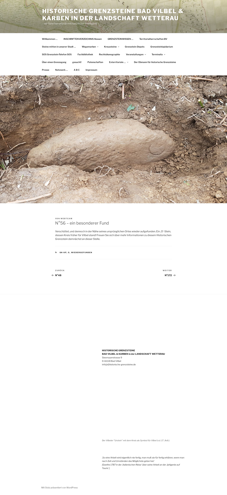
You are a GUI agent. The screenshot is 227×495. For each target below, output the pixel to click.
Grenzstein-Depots (134, 46)
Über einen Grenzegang (54, 62)
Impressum (91, 69)
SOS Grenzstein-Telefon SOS (57, 54)
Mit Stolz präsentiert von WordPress (59, 487)
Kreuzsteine (112, 46)
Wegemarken (90, 46)
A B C (77, 69)
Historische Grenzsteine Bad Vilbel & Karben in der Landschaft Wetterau (113, 15)
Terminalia (159, 54)
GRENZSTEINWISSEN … (120, 39)
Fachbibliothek (85, 54)
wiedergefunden (81, 252)
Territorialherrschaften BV (153, 39)
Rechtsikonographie (109, 54)
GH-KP (63, 252)
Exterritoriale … (119, 62)
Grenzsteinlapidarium (161, 46)
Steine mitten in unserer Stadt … (59, 46)
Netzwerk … (61, 69)
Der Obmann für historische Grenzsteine (155, 62)
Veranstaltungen (136, 54)
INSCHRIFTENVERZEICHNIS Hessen (83, 39)
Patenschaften (95, 62)
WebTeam (67, 218)
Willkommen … (50, 39)
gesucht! (76, 62)
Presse (45, 69)
